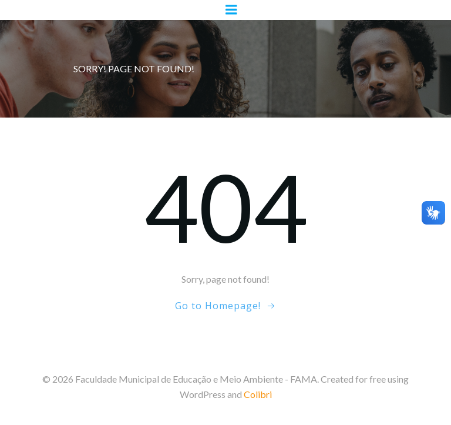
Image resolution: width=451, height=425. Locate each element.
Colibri (258, 394)
